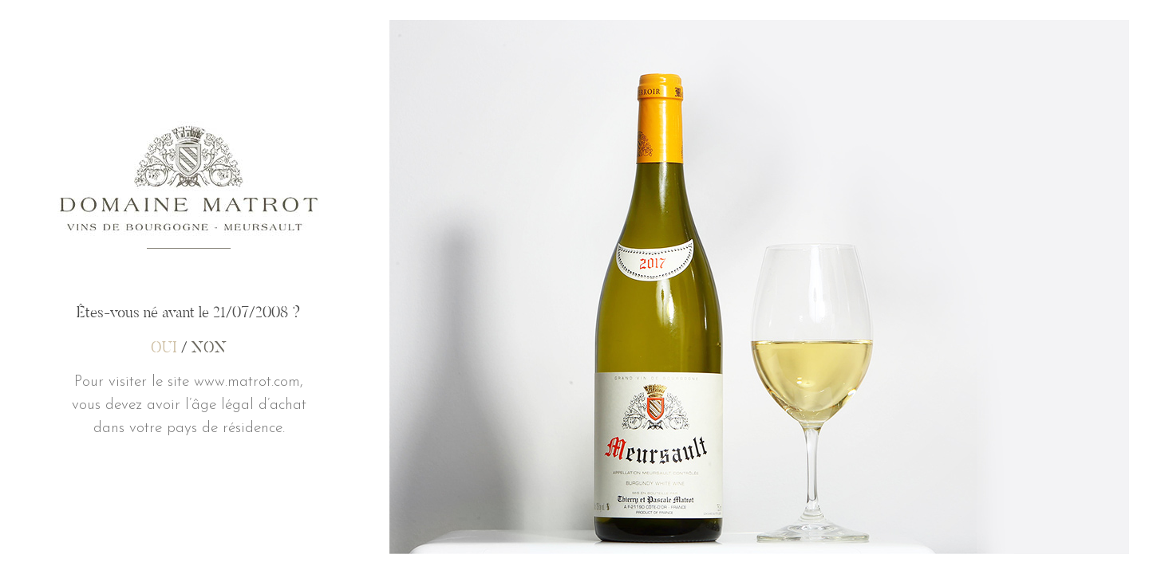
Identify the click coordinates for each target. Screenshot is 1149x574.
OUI (164, 346)
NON (209, 346)
